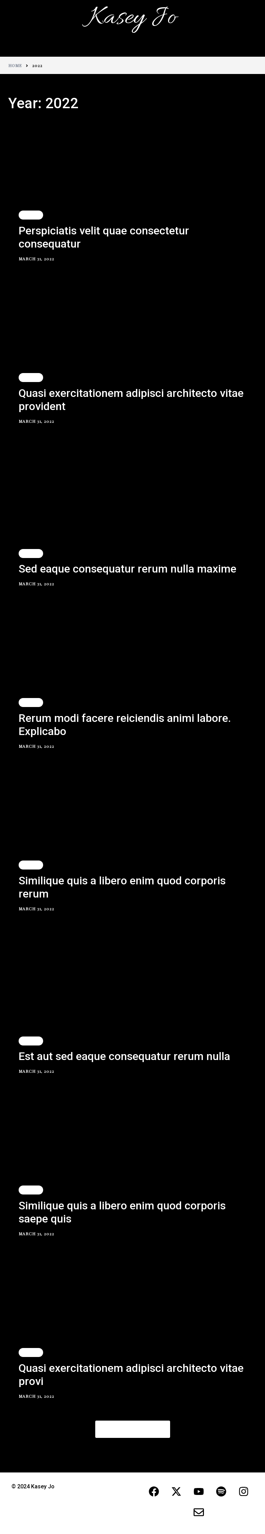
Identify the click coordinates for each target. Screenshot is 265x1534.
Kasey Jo (132, 18)
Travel (31, 215)
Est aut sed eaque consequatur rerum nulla (124, 1056)
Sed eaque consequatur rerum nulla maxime (127, 568)
